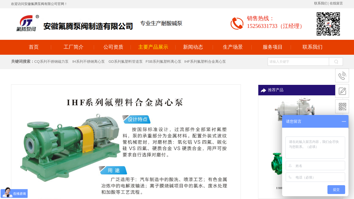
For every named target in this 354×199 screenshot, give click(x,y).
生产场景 (233, 47)
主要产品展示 (153, 47)
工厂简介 (74, 47)
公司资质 (113, 47)
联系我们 (312, 47)
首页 (34, 47)
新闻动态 (193, 47)
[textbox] (298, 61)
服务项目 (273, 47)
